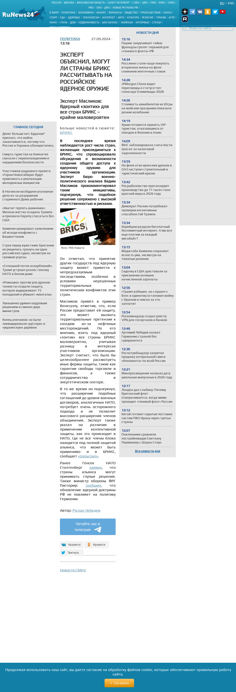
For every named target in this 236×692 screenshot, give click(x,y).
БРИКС (66, 132)
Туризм (161, 17)
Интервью (142, 22)
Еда (62, 17)
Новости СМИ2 (73, 570)
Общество (131, 12)
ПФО (153, 2)
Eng (231, 3)
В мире (54, 12)
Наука (167, 12)
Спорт (53, 17)
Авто (121, 17)
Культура (133, 17)
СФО (98, 7)
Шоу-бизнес (110, 22)
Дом (73, 22)
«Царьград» (88, 456)
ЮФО (162, 2)
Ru (222, 3)
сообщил (93, 485)
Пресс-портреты (60, 27)
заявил (95, 467)
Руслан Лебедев (86, 510)
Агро (172, 17)
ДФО (107, 7)
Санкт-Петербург (119, 2)
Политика (68, 12)
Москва (69, 2)
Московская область (91, 2)
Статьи (156, 22)
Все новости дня (147, 451)
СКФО (171, 2)
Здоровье (74, 17)
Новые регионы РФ (125, 7)
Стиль (63, 22)
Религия (147, 17)
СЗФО (136, 2)
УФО (90, 7)
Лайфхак (127, 22)
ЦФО (145, 2)
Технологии (91, 17)
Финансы (115, 12)
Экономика (86, 12)
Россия (56, 2)
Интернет (108, 17)
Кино (53, 22)
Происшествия (150, 12)
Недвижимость (88, 22)
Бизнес (101, 12)
